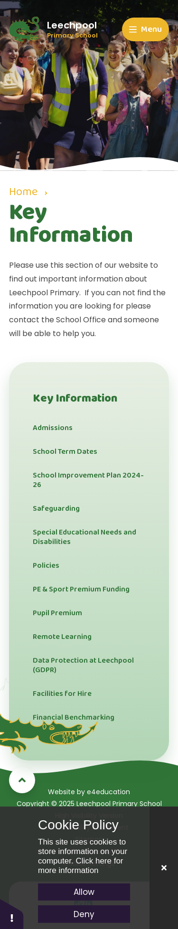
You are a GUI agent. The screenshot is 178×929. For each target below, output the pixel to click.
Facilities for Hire (62, 694)
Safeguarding (56, 509)
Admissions (53, 428)
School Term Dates (65, 452)
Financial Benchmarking (73, 717)
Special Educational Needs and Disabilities (84, 537)
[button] (12, 913)
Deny (84, 914)
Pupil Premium (57, 613)
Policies (46, 566)
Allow (84, 892)
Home (23, 192)
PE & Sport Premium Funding (81, 589)
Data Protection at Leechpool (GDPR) (83, 665)
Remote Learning (62, 637)
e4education (108, 792)
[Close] (164, 868)
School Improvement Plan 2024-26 (88, 480)
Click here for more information (80, 865)
